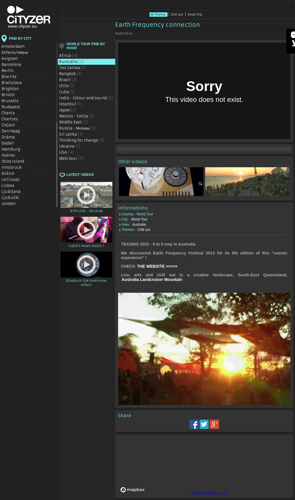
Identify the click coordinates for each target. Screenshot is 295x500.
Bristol (10, 94)
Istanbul (70, 104)
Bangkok (70, 73)
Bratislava (14, 82)
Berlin (11, 70)
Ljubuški (13, 197)
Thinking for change (82, 140)
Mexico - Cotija (76, 116)
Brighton (12, 88)
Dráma (10, 137)
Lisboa (11, 185)
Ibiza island (16, 161)
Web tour (71, 158)
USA (66, 152)
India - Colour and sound (86, 98)
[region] (204, 463)
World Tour (139, 218)
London (12, 203)
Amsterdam (16, 46)
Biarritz (11, 76)
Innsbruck (14, 167)
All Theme (158, 14)
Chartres (12, 119)
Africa (68, 55)
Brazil (68, 79)
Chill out (177, 14)
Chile (67, 85)
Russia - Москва (77, 128)
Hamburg (13, 149)
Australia (71, 61)
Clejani (11, 125)
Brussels (14, 100)
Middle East (73, 122)
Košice (10, 173)
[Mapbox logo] (132, 487)
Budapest (14, 106)
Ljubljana (13, 191)
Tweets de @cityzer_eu (209, 493)
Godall (10, 143)
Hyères (11, 155)
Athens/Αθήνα (18, 52)
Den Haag (13, 131)
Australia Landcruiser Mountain (152, 277)
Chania (10, 113)
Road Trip (195, 14)
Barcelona (14, 64)
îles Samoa (72, 67)
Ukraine (69, 146)
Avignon (12, 58)
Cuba (67, 92)
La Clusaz (13, 179)
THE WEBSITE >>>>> (157, 264)
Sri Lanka (71, 134)
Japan (67, 110)
